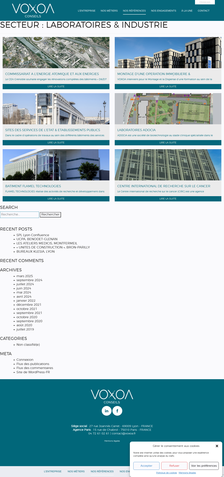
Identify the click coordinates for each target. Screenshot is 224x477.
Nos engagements (163, 10)
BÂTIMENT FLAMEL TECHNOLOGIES (33, 186)
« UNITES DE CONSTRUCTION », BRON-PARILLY (53, 247)
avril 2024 (24, 296)
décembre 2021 (29, 304)
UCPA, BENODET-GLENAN (37, 239)
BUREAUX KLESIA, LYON (36, 251)
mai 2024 (24, 292)
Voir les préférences (204, 466)
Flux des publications (33, 364)
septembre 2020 (29, 321)
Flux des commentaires (35, 368)
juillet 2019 (25, 329)
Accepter (146, 466)
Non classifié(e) (28, 344)
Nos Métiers (109, 10)
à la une (187, 10)
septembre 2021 (29, 313)
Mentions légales (187, 473)
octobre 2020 (27, 317)
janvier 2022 (26, 300)
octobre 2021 (27, 309)
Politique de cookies (166, 473)
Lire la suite (56, 86)
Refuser (174, 466)
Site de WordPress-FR (33, 372)
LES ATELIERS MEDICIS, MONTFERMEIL (47, 243)
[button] (217, 446)
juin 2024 (24, 288)
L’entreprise (87, 10)
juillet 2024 (25, 284)
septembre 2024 (29, 280)
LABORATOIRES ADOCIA (136, 130)
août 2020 (24, 325)
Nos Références (134, 10)
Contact (204, 10)
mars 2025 (25, 276)
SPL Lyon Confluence (33, 235)
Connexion (25, 359)
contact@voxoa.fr (124, 433)
